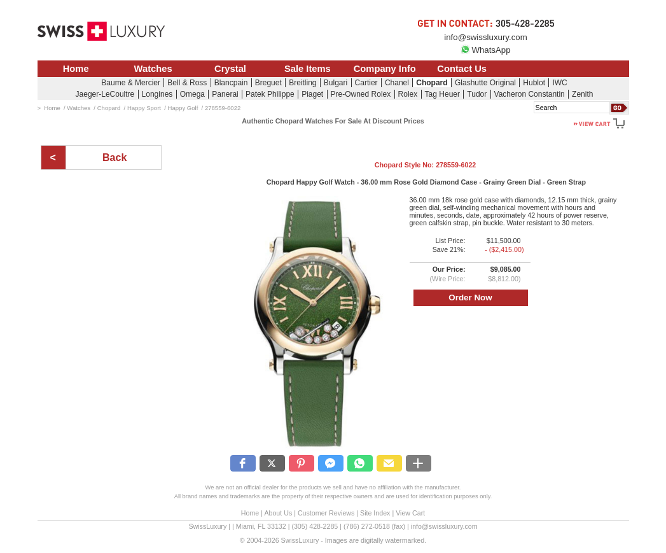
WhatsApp (485, 50)
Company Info (385, 69)
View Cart (410, 513)
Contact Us (462, 69)
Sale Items (307, 69)
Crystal (230, 69)
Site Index (375, 513)
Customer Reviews (326, 513)
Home (76, 69)
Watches (153, 69)
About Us (278, 513)
